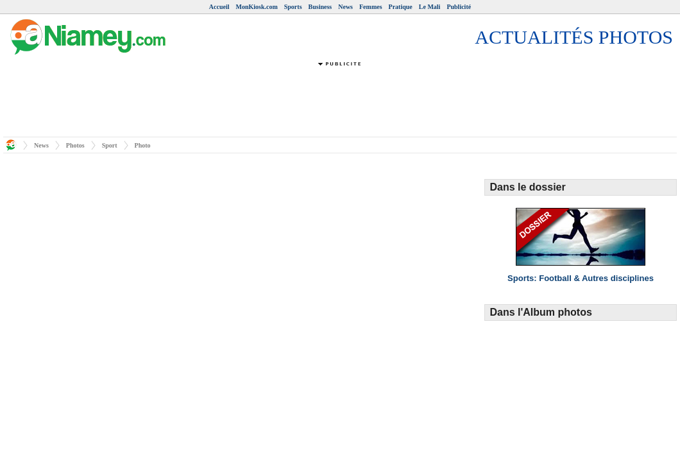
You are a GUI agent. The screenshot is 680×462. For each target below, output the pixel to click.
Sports (293, 6)
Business (320, 6)
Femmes (370, 6)
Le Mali (430, 6)
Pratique (400, 6)
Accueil (219, 6)
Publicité (458, 6)
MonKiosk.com (256, 6)
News (345, 6)
